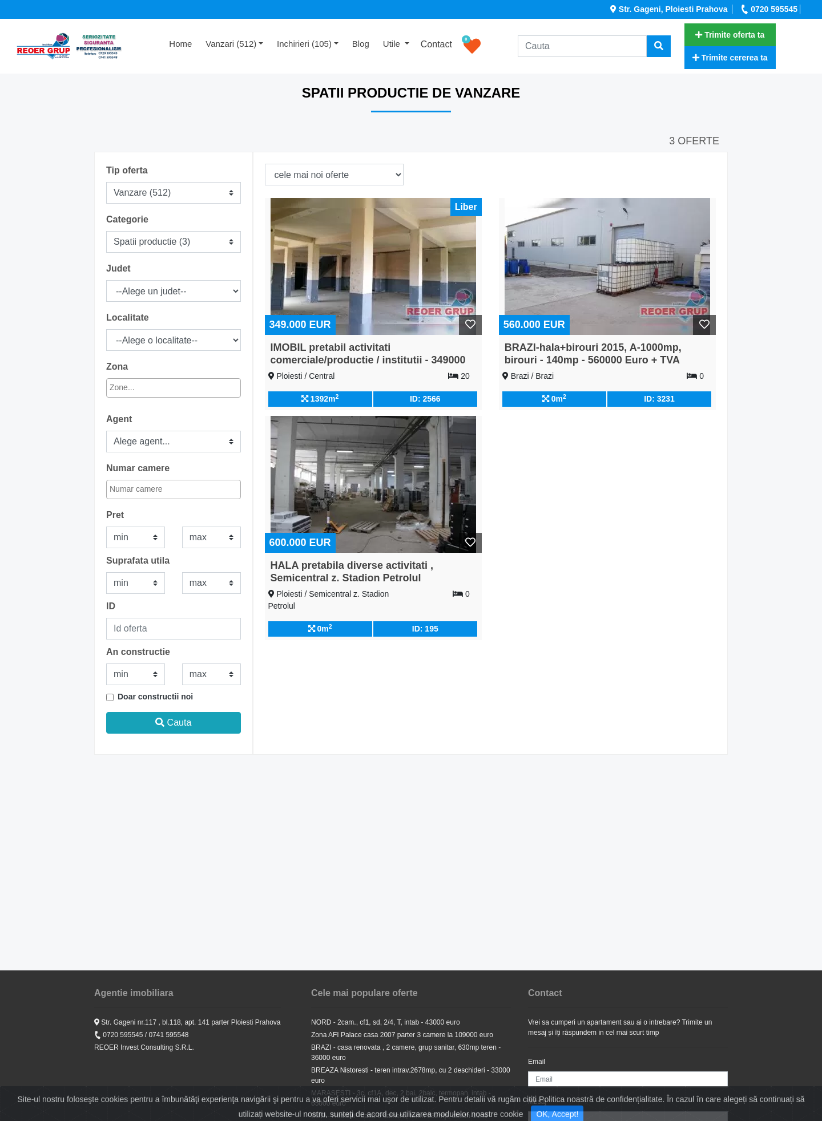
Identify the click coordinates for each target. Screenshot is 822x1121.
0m (554, 398)
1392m (320, 398)
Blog (360, 43)
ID (110, 606)
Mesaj (537, 1102)
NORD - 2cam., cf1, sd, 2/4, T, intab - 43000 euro (385, 1022)
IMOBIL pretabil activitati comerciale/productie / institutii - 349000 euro (368, 360)
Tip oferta (127, 170)
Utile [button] (392, 43)
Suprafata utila (138, 560)
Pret (115, 515)
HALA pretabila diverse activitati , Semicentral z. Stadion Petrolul (352, 572)
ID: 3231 (659, 398)
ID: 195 (425, 628)
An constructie (138, 652)
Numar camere (138, 468)
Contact (436, 44)
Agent (119, 419)
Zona (117, 366)
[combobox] (173, 388)
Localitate (127, 317)
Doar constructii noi (155, 696)
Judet (118, 268)
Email (536, 1062)
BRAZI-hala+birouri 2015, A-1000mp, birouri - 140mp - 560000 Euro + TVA (593, 354)
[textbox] (159, 388)
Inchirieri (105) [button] (304, 43)
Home (184, 42)
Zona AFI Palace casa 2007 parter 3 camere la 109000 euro (402, 1035)
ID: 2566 (425, 398)
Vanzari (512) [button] (231, 43)
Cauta (173, 722)
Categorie (127, 219)
